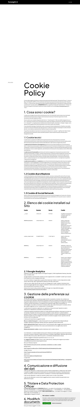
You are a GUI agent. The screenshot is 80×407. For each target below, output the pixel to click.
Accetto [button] (44, 403)
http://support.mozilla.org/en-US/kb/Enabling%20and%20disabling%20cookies (42, 348)
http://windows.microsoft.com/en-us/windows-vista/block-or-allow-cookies (42, 344)
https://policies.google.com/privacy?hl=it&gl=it (35, 289)
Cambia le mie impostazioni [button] (56, 403)
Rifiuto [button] (49, 403)
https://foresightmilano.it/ (62, 106)
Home (70, 2)
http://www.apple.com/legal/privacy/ (33, 355)
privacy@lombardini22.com (45, 389)
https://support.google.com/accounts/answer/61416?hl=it (38, 352)
